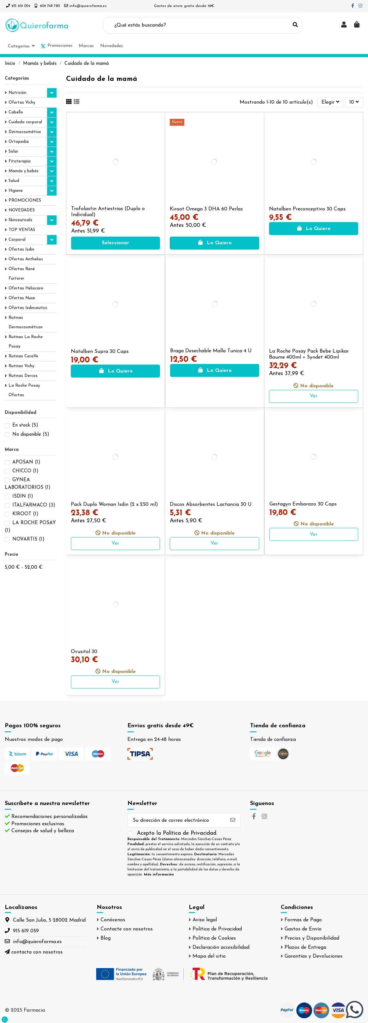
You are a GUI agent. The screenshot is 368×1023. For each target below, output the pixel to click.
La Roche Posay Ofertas (24, 390)
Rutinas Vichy (21, 366)
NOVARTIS (28, 539)
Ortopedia (19, 142)
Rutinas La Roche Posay (26, 341)
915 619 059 (20, 6)
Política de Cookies (214, 938)
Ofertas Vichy (22, 102)
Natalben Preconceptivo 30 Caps (307, 209)
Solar (13, 151)
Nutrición (17, 93)
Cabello (16, 112)
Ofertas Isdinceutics (28, 308)
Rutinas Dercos (23, 376)
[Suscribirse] (232, 820)
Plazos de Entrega (305, 947)
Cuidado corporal (25, 122)
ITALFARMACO (33, 505)
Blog (106, 938)
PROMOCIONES (25, 200)
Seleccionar (115, 242)
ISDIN (22, 496)
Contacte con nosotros (127, 929)
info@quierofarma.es (88, 6)
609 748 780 (50, 6)
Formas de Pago (303, 920)
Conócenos (113, 920)
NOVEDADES (22, 210)
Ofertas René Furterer (22, 274)
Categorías (17, 78)
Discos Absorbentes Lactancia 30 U (211, 504)
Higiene (16, 191)
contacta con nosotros (37, 952)
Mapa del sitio (209, 956)
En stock (25, 425)
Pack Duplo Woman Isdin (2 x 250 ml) (114, 504)
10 (354, 102)
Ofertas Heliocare (26, 288)
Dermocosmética (25, 132)
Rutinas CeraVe (23, 356)
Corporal (17, 240)
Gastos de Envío (303, 929)
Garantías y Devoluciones (313, 956)
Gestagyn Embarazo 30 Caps (303, 504)
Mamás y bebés (24, 171)
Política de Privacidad (217, 929)
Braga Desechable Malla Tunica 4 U (211, 351)
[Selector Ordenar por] (330, 102)
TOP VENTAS (22, 230)
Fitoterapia (20, 161)
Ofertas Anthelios (26, 259)
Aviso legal (205, 920)
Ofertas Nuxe (22, 298)
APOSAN (26, 462)
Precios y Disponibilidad (312, 938)
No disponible (30, 434)
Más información (159, 874)
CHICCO (25, 471)
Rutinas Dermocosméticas (26, 322)
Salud (14, 181)
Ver (313, 396)
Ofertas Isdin (21, 249)
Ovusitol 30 (84, 651)
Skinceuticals (20, 220)
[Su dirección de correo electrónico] (176, 820)
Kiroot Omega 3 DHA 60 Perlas (206, 209)
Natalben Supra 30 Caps (100, 351)
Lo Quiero (214, 243)
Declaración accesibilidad (221, 947)
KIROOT (25, 514)
